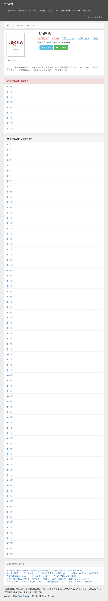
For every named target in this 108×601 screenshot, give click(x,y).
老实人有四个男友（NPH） (18, 579)
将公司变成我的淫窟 (83, 581)
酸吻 (71, 579)
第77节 (9, 97)
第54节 (9, 422)
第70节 (9, 506)
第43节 (9, 365)
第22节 (9, 254)
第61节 (9, 459)
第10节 (9, 191)
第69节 (9, 501)
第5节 (8, 165)
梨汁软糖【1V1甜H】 (41, 579)
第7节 (8, 176)
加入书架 (61, 47)
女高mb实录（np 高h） (40, 576)
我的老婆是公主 (53, 581)
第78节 (9, 91)
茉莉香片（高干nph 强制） (32, 581)
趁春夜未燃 (93, 573)
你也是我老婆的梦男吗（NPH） (55, 573)
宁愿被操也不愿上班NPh (17, 570)
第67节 (9, 491)
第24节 (9, 265)
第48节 (9, 391)
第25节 (9, 270)
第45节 (9, 375)
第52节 (9, 412)
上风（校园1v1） (59, 579)
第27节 (9, 281)
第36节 (9, 328)
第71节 (9, 128)
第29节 (9, 291)
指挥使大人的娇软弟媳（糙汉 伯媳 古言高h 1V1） (63, 570)
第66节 (9, 485)
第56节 (9, 433)
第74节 (9, 112)
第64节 (9, 475)
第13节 (9, 207)
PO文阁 (8, 3)
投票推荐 (46, 47)
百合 (56, 10)
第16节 (9, 223)
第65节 (9, 480)
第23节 (9, 260)
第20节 (9, 244)
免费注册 (98, 17)
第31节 (9, 302)
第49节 (9, 396)
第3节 (8, 155)
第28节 (9, 286)
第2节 (8, 149)
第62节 (9, 464)
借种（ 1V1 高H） (79, 573)
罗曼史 (42, 10)
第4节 (8, 160)
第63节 (9, 470)
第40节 (9, 349)
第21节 (9, 249)
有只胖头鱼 (43, 38)
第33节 (9, 312)
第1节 (8, 144)
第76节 (9, 102)
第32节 (9, 307)
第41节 (9, 354)
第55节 (9, 428)
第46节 (9, 380)
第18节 (9, 233)
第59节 (9, 449)
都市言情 (22, 10)
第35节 (9, 323)
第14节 (9, 212)
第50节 (9, 401)
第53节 (9, 417)
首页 (9, 25)
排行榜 (76, 10)
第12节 (9, 202)
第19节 (9, 239)
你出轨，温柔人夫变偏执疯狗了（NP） (23, 573)
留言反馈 (12, 60)
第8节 (8, 181)
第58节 (9, 443)
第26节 (9, 275)
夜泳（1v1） (67, 581)
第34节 (9, 317)
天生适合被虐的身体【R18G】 (65, 576)
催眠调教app (35, 570)
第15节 (9, 218)
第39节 (9, 344)
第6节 (8, 170)
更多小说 (65, 10)
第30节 (9, 296)
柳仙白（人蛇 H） (82, 579)
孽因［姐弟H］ (12, 581)
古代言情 (32, 10)
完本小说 (87, 10)
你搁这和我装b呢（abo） (17, 576)
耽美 (50, 10)
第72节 (9, 123)
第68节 (9, 496)
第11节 (9, 197)
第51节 (9, 407)
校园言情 (11, 10)
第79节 (50, 42)
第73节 (9, 118)
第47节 (9, 386)
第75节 (9, 107)
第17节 (9, 228)
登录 (90, 17)
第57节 (9, 438)
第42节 (9, 359)
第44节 (9, 370)
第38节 (9, 338)
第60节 (9, 454)
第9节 (8, 186)
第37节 (9, 333)
